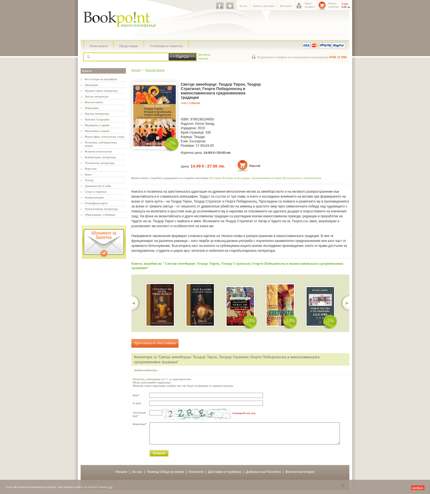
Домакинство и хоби (98, 185)
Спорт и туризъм (95, 191)
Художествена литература (101, 90)
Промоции (91, 84)
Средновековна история (266, 178)
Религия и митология (98, 151)
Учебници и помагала (166, 46)
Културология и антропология (302, 178)
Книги (87, 71)
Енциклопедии (94, 197)
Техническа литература (99, 162)
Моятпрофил (309, 5)
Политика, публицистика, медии (101, 144)
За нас (243, 5)
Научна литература (97, 113)
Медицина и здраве (97, 125)
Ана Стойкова (190, 103)
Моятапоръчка (333, 5)
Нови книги (99, 46)
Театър (89, 180)
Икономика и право (97, 130)
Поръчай (254, 165)
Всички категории (300, 476)
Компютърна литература (100, 157)
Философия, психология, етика (104, 136)
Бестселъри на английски (101, 79)
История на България (235, 178)
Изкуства (91, 168)
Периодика (92, 107)
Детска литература (97, 96)
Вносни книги (94, 102)
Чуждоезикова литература (101, 208)
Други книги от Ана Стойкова (155, 343)
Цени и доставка (263, 5)
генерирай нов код (243, 413)
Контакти (286, 5)
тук (110, 487)
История (215, 178)
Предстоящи (128, 46)
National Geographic (97, 119)
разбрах (417, 487)
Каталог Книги (155, 69)
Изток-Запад (204, 124)
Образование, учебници (100, 214)
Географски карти (96, 203)
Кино (88, 174)
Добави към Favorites (263, 476)
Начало (136, 69)
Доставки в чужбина (224, 476)
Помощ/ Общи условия (165, 476)
